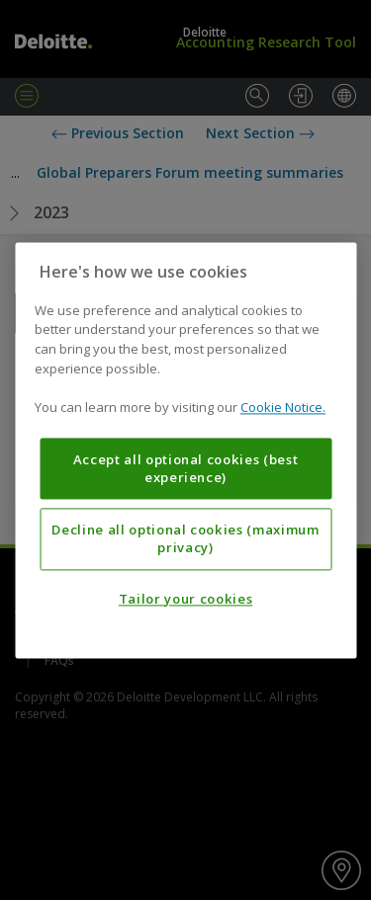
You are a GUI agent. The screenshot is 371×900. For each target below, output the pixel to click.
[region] (185, 450)
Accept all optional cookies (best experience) (186, 468)
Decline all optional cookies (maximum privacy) (185, 538)
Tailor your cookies (185, 599)
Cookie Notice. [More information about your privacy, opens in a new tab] (282, 407)
